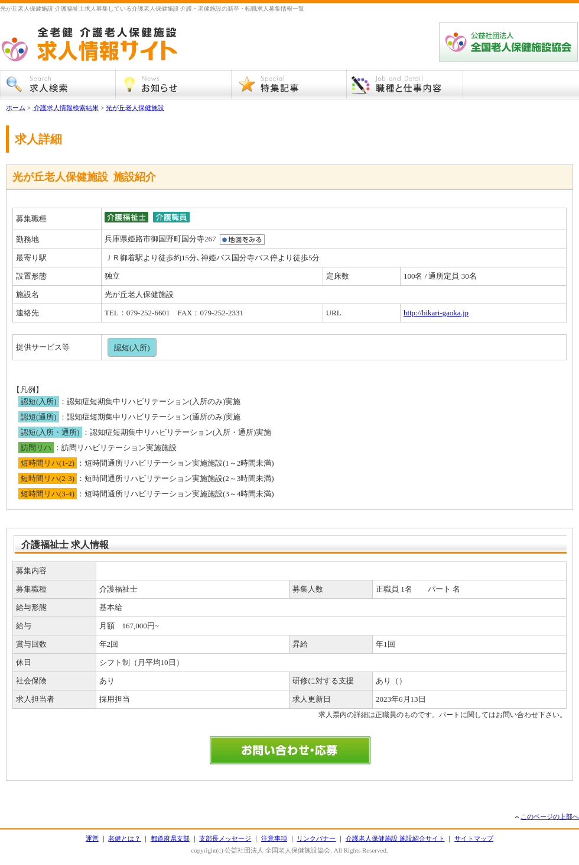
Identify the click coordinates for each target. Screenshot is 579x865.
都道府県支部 (170, 838)
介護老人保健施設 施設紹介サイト (395, 838)
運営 (92, 838)
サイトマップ (473, 838)
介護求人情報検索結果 (65, 107)
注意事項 (274, 838)
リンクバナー (316, 838)
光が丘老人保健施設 (135, 107)
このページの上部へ (550, 816)
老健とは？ (124, 838)
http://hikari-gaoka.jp (436, 312)
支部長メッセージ (225, 838)
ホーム (15, 107)
